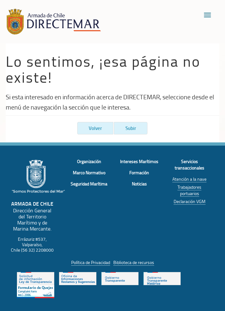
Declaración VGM (190, 201)
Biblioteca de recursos (133, 262)
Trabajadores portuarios (189, 190)
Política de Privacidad (90, 262)
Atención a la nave (189, 179)
